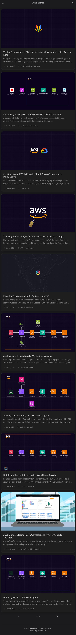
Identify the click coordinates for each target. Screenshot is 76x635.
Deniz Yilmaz (33, 628)
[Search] (73, 3)
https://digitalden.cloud (38, 630)
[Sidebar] (2, 3)
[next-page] (57, 616)
